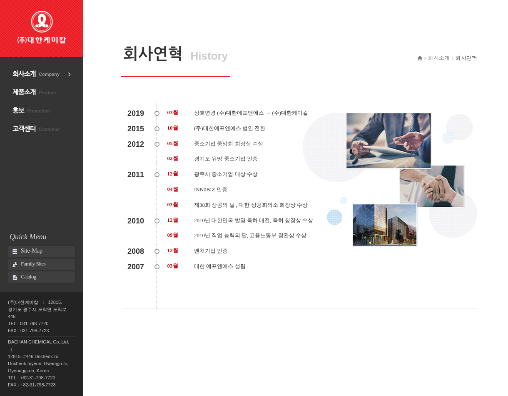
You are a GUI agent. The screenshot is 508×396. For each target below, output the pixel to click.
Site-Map (31, 251)
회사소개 (36, 74)
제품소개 (34, 92)
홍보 (31, 111)
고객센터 (36, 129)
